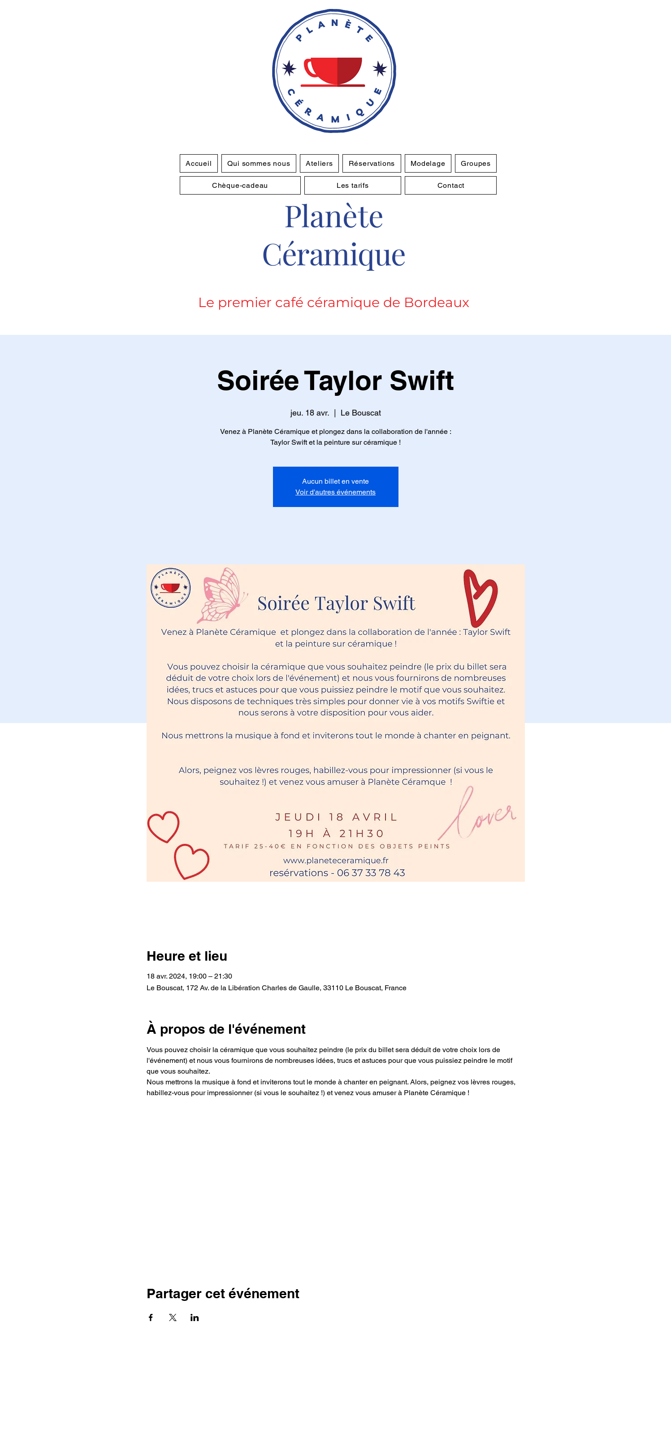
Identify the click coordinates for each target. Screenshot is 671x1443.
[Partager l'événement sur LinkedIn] (194, 1317)
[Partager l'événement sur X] (173, 1317)
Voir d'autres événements (335, 492)
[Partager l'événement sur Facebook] (151, 1317)
